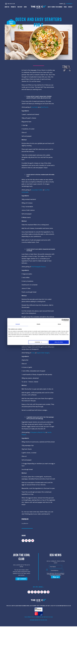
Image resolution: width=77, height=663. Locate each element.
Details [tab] (38, 324)
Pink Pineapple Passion (38, 266)
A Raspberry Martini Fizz (37, 432)
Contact (70, 7)
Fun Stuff (19, 7)
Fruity (33, 353)
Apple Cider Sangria (43, 353)
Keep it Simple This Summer (55, 7)
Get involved (21, 578)
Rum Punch (44, 107)
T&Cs (25, 617)
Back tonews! (11, 22)
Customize (38, 342)
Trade (65, 7)
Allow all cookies (59, 342)
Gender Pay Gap (39, 617)
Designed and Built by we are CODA (38, 620)
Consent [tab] (18, 324)
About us (7, 7)
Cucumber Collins (37, 190)
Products (13, 7)
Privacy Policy (31, 617)
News (25, 7)
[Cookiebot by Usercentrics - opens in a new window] (63, 320)
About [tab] (59, 324)
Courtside (34, 107)
